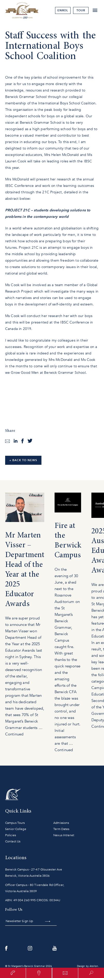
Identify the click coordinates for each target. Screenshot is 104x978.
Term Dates (61, 829)
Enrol (62, 10)
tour (80, 10)
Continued (14, 734)
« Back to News (23, 460)
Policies (10, 835)
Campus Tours (15, 823)
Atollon (94, 966)
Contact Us (12, 841)
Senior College (15, 829)
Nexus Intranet (63, 835)
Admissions (61, 823)
